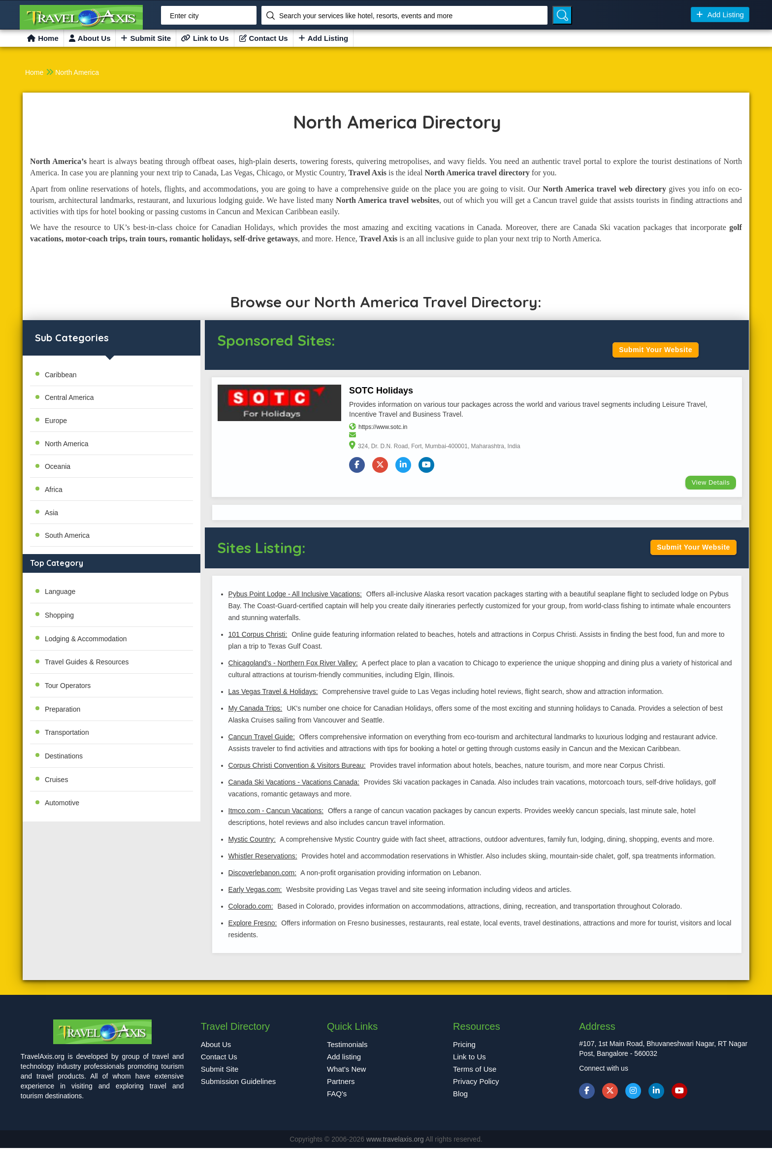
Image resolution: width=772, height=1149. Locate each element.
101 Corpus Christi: (257, 635)
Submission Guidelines (238, 1082)
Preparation (62, 709)
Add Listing (720, 14)
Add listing (344, 1057)
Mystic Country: (251, 840)
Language (60, 591)
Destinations (64, 756)
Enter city (184, 16)
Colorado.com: (250, 907)
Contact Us (263, 38)
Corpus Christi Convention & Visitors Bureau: (296, 766)
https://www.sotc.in (383, 428)
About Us (90, 38)
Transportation (67, 732)
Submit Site (146, 38)
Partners (341, 1082)
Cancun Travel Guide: (261, 738)
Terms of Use (474, 1069)
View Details (710, 483)
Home (43, 38)
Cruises (56, 780)
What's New (346, 1069)
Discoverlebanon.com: (262, 874)
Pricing (464, 1045)
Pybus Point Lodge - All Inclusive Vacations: (294, 595)
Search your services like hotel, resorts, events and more (366, 16)
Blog (460, 1094)
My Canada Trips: (255, 709)
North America (77, 72)
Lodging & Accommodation (86, 639)
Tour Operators (68, 685)
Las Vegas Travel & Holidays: (273, 692)
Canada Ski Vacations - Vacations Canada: (293, 783)
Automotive (62, 803)
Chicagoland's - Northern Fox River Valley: (292, 664)
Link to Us (205, 38)
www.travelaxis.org (395, 1140)
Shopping (59, 615)
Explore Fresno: (252, 924)
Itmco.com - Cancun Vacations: (275, 812)
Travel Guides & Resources (87, 662)
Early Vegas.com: (255, 890)
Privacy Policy (476, 1082)
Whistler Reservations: (262, 857)
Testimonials (347, 1045)
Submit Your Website (655, 350)
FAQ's (337, 1094)
